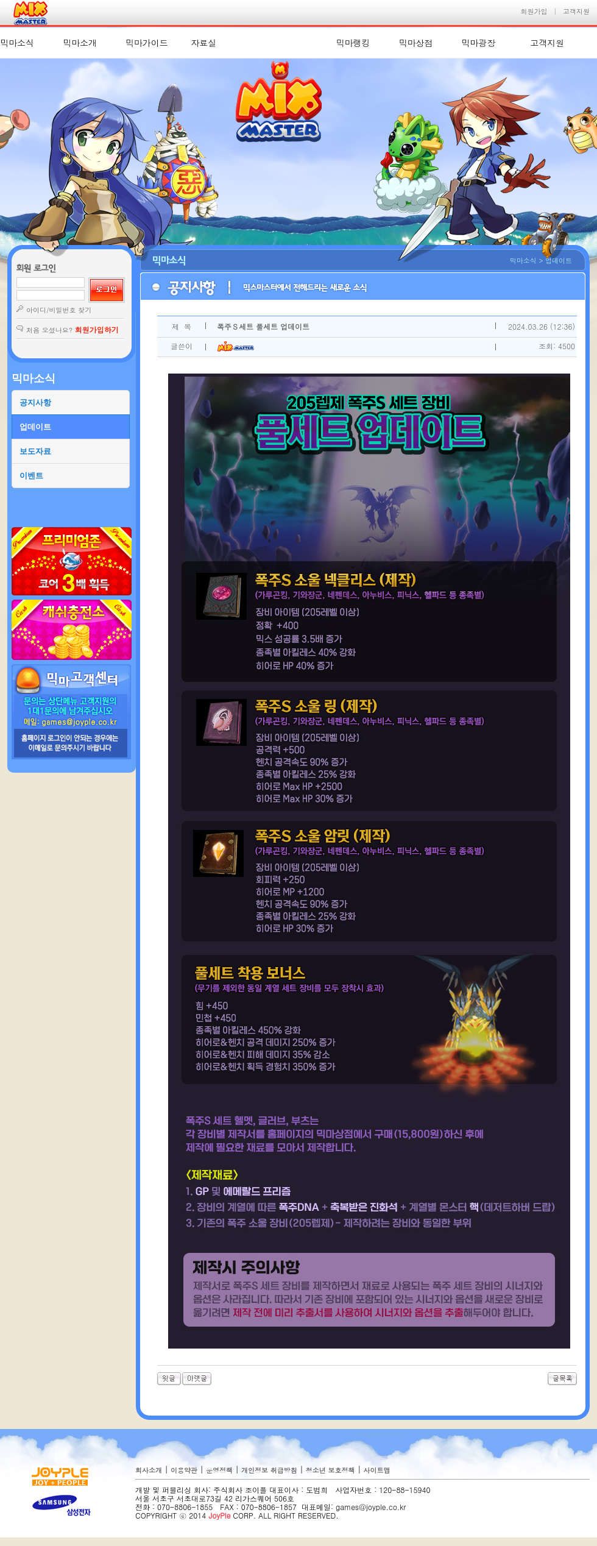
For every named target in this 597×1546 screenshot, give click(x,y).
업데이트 (35, 426)
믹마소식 (17, 43)
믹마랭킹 (353, 43)
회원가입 (534, 11)
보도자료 (35, 451)
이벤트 (31, 475)
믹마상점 (415, 43)
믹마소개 (80, 43)
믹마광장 (478, 43)
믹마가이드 (146, 43)
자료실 (203, 43)
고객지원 (576, 11)
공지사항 (35, 402)
